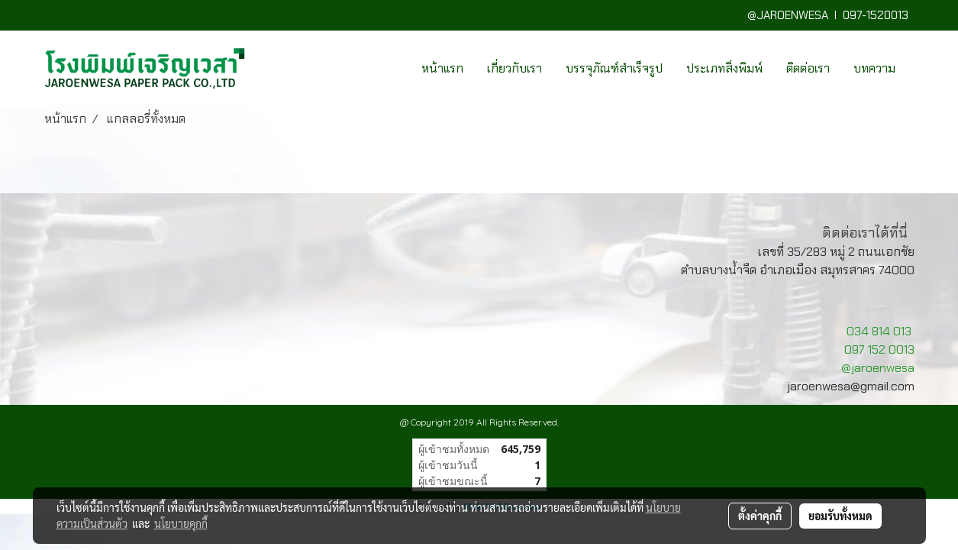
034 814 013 (879, 331)
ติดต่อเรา (808, 68)
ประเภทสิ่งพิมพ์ (724, 68)
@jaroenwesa (877, 368)
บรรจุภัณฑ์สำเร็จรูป (614, 68)
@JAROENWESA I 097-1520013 (830, 15)
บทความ (874, 68)
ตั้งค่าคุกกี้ (760, 515)
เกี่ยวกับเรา (514, 68)
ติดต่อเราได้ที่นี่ (865, 233)
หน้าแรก (442, 68)
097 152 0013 (879, 349)
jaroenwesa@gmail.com (850, 386)
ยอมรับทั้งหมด (840, 515)
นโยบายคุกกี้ (181, 523)
